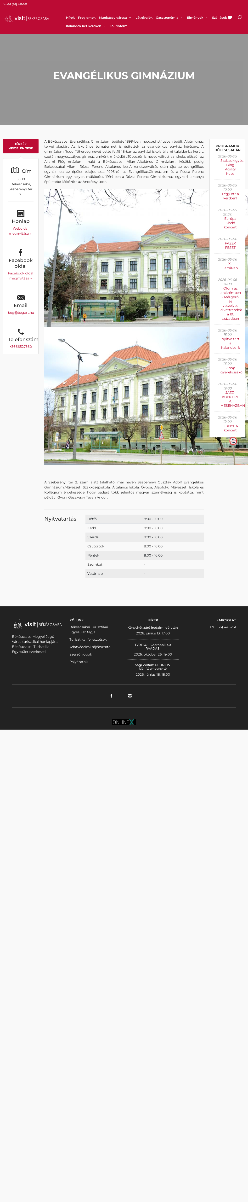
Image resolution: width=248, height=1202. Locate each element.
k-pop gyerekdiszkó (231, 370)
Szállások (219, 17)
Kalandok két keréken (86, 26)
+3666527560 (21, 346)
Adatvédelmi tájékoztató (90, 647)
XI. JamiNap (230, 265)
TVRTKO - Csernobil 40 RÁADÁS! (153, 646)
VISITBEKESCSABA (27, 18)
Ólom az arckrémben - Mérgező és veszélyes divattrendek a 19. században (231, 303)
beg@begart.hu (21, 312)
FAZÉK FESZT (230, 245)
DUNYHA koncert (230, 428)
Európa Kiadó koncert (230, 222)
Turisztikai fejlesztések (88, 639)
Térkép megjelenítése (20, 146)
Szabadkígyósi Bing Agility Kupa (232, 167)
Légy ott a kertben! (230, 196)
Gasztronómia (170, 17)
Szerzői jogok (80, 654)
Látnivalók (143, 17)
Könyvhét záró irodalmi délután (153, 627)
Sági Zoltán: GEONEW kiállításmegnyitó (152, 667)
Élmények (198, 17)
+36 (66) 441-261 (222, 627)
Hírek (70, 17)
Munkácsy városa (115, 17)
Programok (87, 17)
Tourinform (119, 26)
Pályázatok (78, 662)
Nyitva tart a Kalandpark (230, 343)
